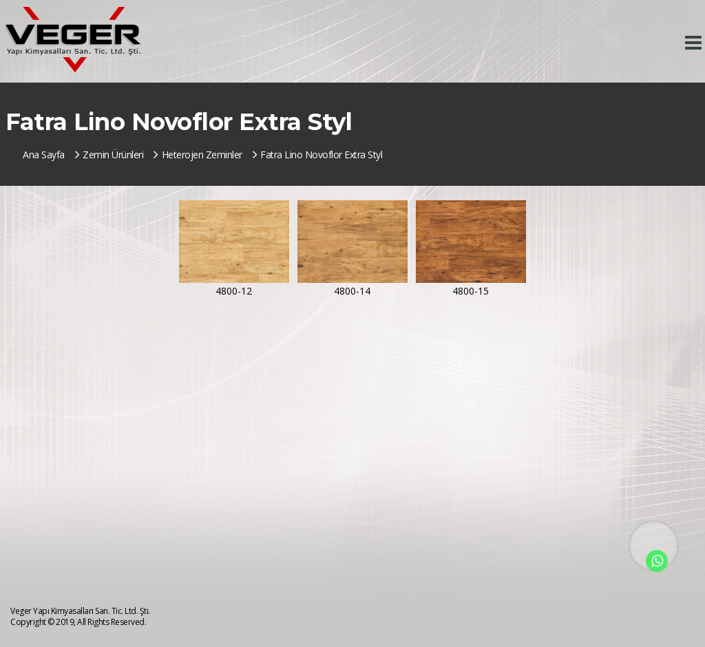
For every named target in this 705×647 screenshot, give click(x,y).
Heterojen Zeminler (198, 154)
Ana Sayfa (44, 154)
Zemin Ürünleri (109, 154)
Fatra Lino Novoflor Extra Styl (318, 154)
